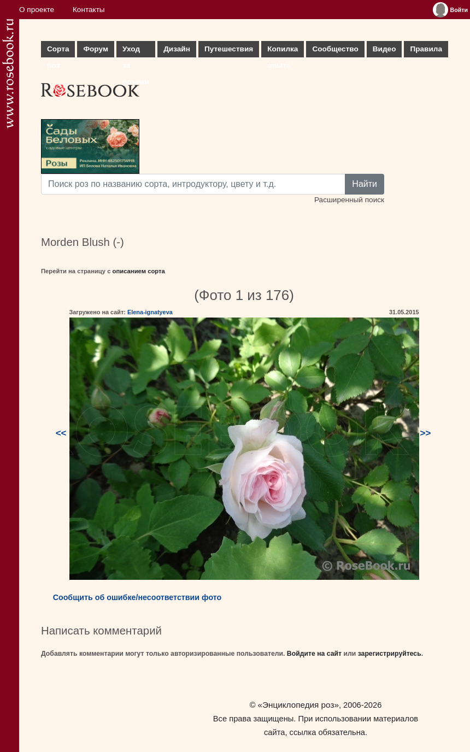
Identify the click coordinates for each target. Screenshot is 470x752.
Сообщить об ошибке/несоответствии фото (137, 597)
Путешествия (228, 49)
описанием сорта (139, 271)
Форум (95, 49)
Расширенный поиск (349, 200)
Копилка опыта (282, 51)
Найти (364, 184)
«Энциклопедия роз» (298, 704)
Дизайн (176, 49)
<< (61, 433)
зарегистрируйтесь (389, 653)
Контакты (89, 9)
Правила (426, 49)
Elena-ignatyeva (150, 312)
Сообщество (335, 49)
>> (425, 433)
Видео (384, 49)
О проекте (36, 9)
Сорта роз (58, 51)
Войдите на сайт (314, 653)
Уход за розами (135, 51)
